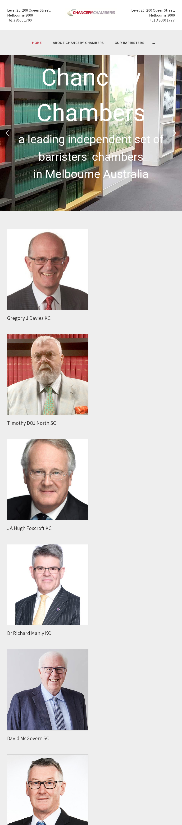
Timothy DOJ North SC (31, 423)
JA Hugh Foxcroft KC (29, 528)
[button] (7, 133)
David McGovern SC (28, 738)
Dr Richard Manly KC (29, 633)
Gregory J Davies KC (28, 318)
